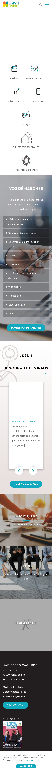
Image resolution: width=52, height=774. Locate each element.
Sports (11, 203)
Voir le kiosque (15, 713)
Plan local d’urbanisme (23, 369)
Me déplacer (14, 243)
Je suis (26, 304)
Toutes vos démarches (26, 276)
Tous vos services (26, 432)
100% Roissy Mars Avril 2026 (18, 704)
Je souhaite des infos (26, 316)
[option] (26, 8)
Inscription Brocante (26, 118)
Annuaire (38, 49)
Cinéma (14, 26)
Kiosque (26, 72)
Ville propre (14, 234)
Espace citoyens (35, 26)
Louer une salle (16, 252)
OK (42, 739)
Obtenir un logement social (22, 180)
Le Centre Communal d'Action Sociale (23, 192)
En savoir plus (28, 760)
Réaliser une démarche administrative (20, 170)
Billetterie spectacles (26, 95)
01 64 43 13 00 (15, 627)
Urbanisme (13, 212)
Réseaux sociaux (17, 49)
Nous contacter (16, 261)
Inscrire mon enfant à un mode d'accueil (24, 223)
